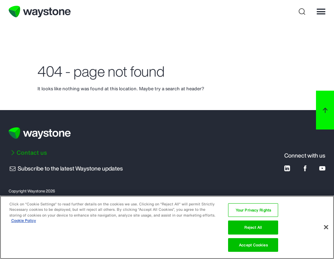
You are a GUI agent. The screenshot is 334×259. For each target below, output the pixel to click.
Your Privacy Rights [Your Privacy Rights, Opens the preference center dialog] (253, 210)
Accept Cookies (253, 245)
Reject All (253, 227)
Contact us (32, 152)
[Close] (326, 227)
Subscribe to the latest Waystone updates (66, 168)
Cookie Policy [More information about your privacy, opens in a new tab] (23, 220)
